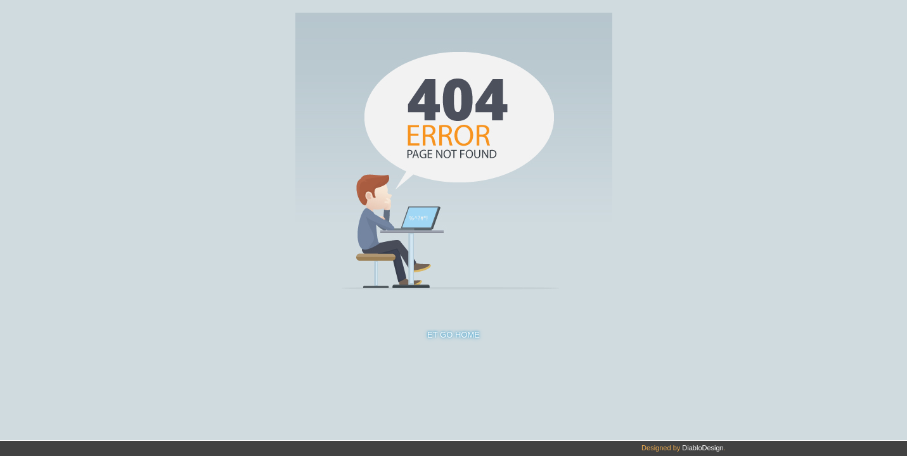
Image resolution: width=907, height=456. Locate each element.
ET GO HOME (453, 334)
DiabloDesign (702, 448)
